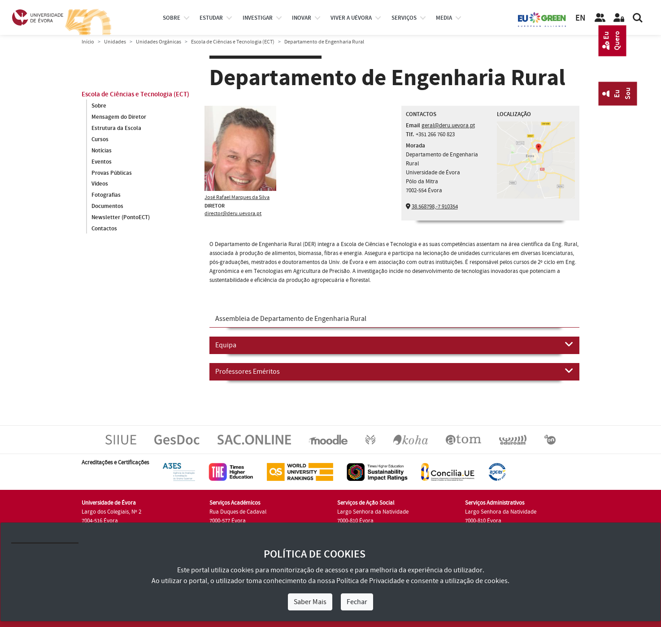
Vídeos (99, 184)
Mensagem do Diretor (118, 117)
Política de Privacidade (370, 580)
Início (88, 42)
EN (580, 18)
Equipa (394, 345)
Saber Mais (310, 601)
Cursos (100, 139)
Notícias (101, 151)
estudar (211, 18)
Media (444, 18)
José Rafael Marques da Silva (237, 197)
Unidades (115, 42)
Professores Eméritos (394, 371)
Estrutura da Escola (116, 128)
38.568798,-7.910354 (435, 207)
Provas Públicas (111, 173)
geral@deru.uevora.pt (448, 125)
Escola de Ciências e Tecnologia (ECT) (232, 42)
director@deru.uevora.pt (232, 213)
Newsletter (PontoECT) (120, 218)
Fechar (357, 601)
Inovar (301, 18)
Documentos (107, 207)
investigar (258, 18)
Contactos (104, 229)
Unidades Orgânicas (158, 42)
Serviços (404, 18)
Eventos (101, 162)
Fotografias (106, 195)
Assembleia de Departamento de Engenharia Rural (290, 318)
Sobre (171, 18)
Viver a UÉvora (351, 18)
